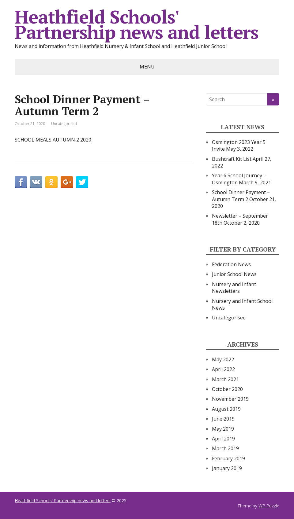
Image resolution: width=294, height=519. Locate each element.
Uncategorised (64, 123)
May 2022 (223, 359)
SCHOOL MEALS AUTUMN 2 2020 (53, 139)
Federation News (231, 264)
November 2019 (230, 399)
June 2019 (223, 418)
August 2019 (226, 409)
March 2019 (225, 448)
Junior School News (234, 274)
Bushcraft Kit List (231, 159)
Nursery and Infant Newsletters (234, 287)
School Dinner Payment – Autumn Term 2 (241, 195)
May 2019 (223, 428)
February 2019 (228, 458)
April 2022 (223, 369)
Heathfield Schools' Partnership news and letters (136, 24)
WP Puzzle (268, 506)
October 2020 (227, 389)
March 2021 (225, 379)
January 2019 (227, 468)
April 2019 (223, 438)
